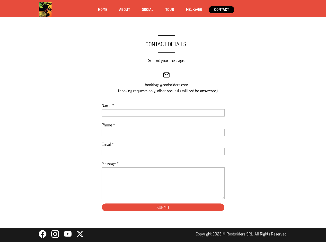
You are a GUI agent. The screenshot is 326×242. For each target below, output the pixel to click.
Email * (108, 144)
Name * (108, 105)
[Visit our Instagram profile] (55, 234)
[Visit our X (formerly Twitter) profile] (80, 234)
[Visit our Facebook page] (42, 234)
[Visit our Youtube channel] (68, 234)
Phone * (108, 124)
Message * (110, 163)
